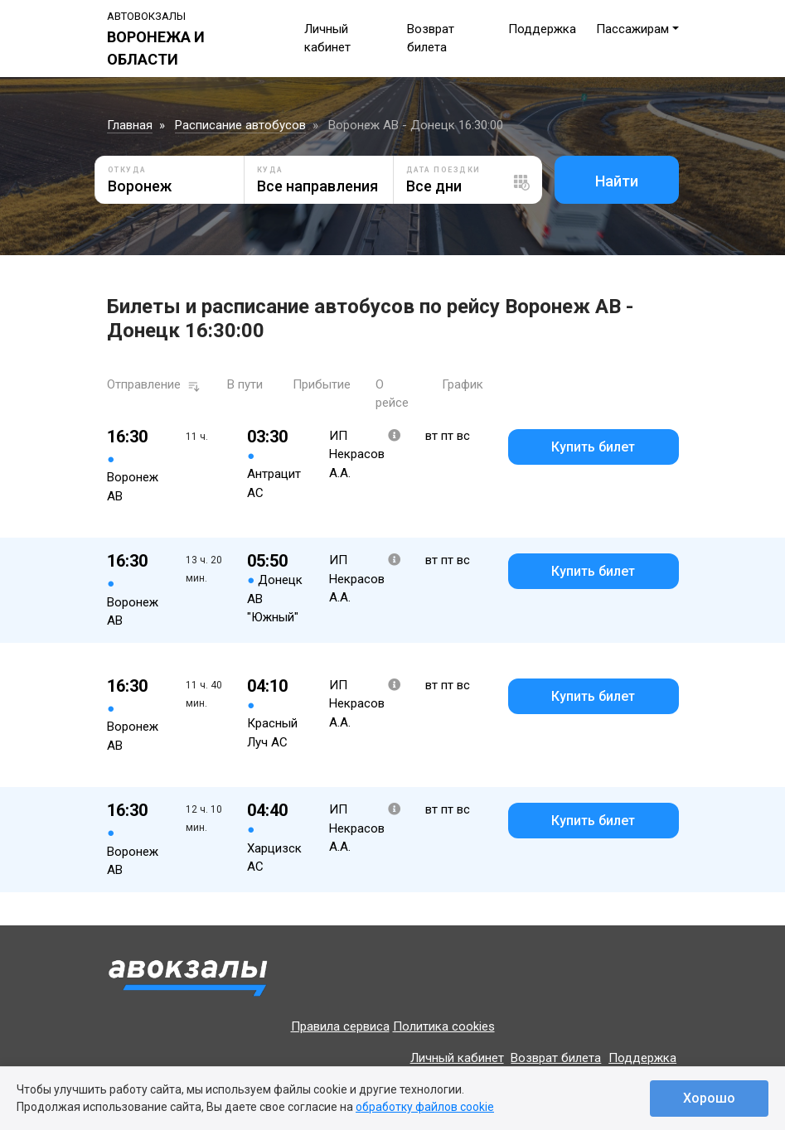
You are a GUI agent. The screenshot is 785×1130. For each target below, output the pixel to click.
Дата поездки (443, 170)
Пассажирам (632, 29)
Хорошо (709, 1098)
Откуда (127, 170)
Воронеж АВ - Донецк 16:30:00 (415, 125)
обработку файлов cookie (425, 1106)
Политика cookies (444, 1026)
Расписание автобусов (240, 125)
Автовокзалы (146, 16)
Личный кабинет (457, 1057)
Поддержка (542, 29)
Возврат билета (556, 1057)
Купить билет (593, 447)
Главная (130, 125)
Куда (270, 170)
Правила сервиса (340, 1026)
